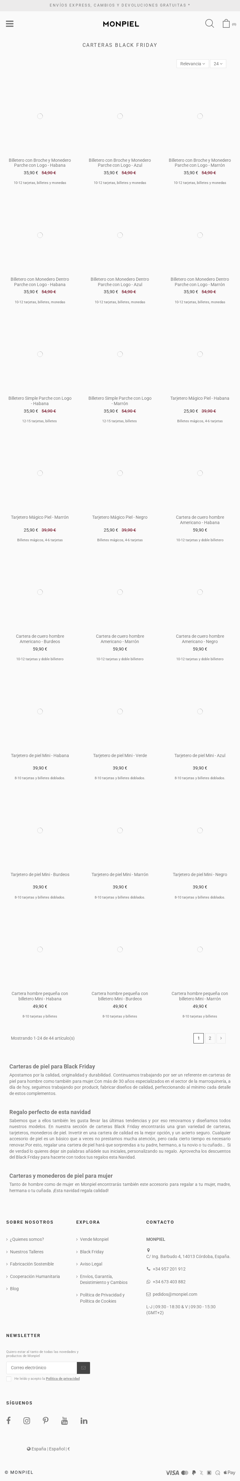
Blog (14, 1288)
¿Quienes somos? (27, 1239)
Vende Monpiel (94, 1239)
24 (218, 63)
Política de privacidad (63, 1379)
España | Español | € (48, 1448)
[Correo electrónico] (42, 1368)
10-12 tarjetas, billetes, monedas (40, 302)
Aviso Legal (91, 1263)
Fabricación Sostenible (32, 1263)
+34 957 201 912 (169, 1268)
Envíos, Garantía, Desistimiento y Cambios (104, 1279)
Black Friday (92, 1251)
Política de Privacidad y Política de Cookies (102, 1298)
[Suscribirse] (83, 1368)
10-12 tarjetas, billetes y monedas (40, 183)
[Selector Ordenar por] (193, 63)
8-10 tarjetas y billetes (39, 1016)
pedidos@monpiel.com (175, 1294)
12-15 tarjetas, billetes (40, 421)
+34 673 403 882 (169, 1281)
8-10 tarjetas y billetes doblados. (40, 778)
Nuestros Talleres (26, 1251)
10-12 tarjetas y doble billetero (199, 540)
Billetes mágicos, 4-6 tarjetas (200, 421)
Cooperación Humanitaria (35, 1276)
